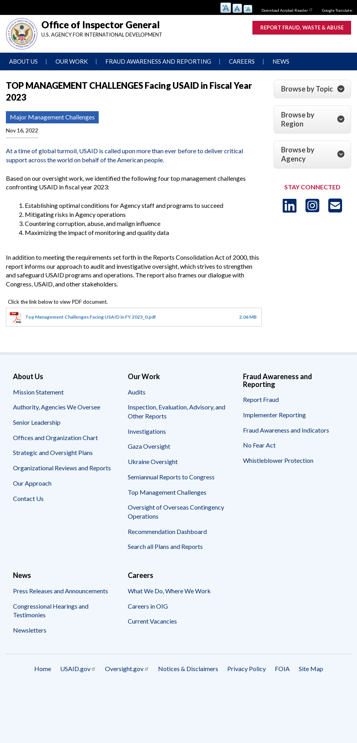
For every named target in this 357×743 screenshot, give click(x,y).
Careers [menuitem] (242, 61)
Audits (136, 392)
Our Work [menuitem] (71, 61)
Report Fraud (261, 399)
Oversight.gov (127, 668)
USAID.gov (78, 668)
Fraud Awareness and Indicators (286, 430)
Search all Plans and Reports (165, 546)
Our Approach (32, 483)
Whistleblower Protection (278, 460)
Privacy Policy (246, 668)
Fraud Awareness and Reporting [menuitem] (158, 61)
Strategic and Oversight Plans (53, 452)
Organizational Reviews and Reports (62, 467)
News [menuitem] (280, 61)
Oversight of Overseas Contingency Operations (176, 511)
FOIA (282, 668)
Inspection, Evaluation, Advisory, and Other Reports (176, 411)
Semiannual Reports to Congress (171, 477)
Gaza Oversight (149, 446)
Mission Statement (38, 392)
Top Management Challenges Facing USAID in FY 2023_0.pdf (90, 317)
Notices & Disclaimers (188, 668)
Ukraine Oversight (153, 461)
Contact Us (28, 498)
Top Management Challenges (167, 492)
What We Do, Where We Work (169, 590)
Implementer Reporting (274, 414)
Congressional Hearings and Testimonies (50, 610)
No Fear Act (259, 445)
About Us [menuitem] (23, 61)
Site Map (311, 668)
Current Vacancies (152, 621)
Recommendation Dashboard (167, 531)
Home (42, 668)
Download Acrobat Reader (287, 9)
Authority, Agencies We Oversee (56, 407)
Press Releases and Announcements (60, 590)
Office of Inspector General (100, 24)
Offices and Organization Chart (55, 437)
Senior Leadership (37, 422)
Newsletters (29, 630)
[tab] (312, 89)
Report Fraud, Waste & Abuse (302, 27)
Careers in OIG (148, 606)
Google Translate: (337, 10)
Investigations (147, 431)
